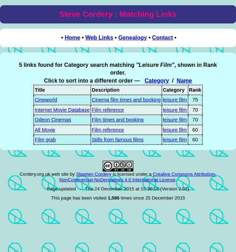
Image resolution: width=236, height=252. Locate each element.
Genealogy (132, 38)
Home (72, 38)
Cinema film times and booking (126, 100)
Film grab (45, 139)
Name (184, 81)
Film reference (108, 110)
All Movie (45, 130)
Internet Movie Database (62, 110)
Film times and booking (118, 119)
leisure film (175, 100)
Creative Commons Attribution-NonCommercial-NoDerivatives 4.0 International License (137, 177)
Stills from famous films (118, 139)
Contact (162, 38)
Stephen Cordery (93, 174)
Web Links (99, 38)
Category (157, 81)
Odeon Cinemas (53, 119)
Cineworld (46, 100)
